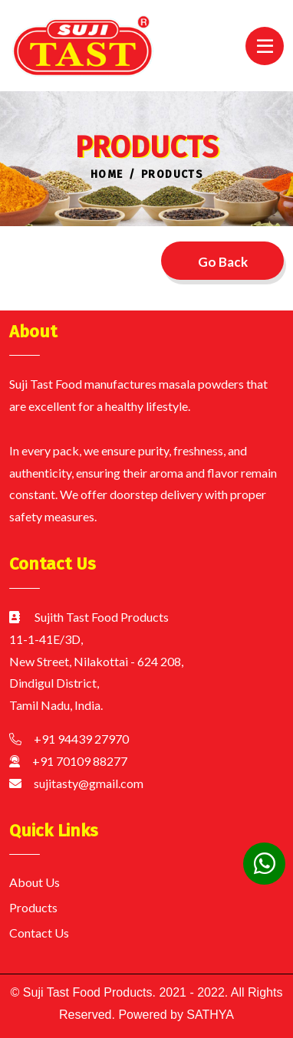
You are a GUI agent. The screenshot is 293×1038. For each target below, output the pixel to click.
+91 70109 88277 (79, 761)
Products (33, 907)
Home (107, 174)
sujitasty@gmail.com (88, 783)
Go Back (223, 262)
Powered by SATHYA (174, 1014)
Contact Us (39, 932)
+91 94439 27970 (81, 738)
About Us (34, 882)
